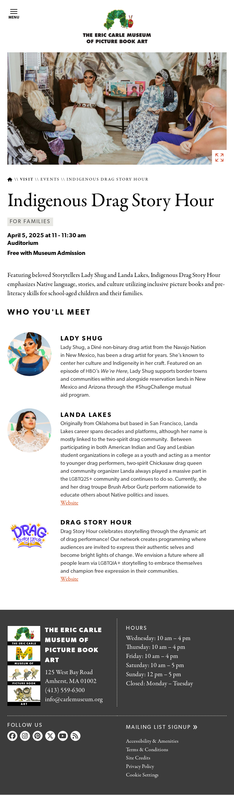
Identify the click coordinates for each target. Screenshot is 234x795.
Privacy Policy (140, 766)
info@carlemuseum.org (73, 699)
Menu (14, 14)
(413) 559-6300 (65, 690)
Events (50, 179)
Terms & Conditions (147, 750)
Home (9, 179)
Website (69, 503)
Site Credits (138, 758)
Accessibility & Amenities (152, 741)
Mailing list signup (158, 727)
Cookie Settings (142, 775)
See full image (219, 157)
